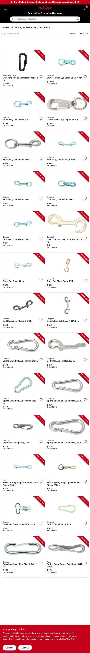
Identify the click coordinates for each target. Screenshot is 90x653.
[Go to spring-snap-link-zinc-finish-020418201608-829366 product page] (67, 434)
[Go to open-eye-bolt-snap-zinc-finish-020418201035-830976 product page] (67, 232)
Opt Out (24, 648)
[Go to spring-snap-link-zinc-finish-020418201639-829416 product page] (23, 352)
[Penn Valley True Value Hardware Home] (45, 8)
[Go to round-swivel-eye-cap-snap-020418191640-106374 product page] (67, 111)
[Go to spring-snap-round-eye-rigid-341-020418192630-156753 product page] (67, 557)
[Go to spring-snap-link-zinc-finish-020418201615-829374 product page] (23, 393)
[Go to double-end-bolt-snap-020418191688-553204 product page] (67, 312)
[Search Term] (45, 19)
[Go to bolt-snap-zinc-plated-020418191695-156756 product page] (23, 191)
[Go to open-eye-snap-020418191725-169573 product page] (23, 272)
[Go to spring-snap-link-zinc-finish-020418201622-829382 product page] (67, 393)
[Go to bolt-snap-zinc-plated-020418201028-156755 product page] (23, 312)
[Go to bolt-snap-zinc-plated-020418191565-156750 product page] (23, 151)
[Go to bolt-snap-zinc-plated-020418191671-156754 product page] (67, 151)
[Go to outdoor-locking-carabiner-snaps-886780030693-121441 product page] (23, 70)
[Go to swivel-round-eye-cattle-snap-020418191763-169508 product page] (67, 70)
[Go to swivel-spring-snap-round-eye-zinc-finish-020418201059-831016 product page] (23, 475)
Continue (9, 648)
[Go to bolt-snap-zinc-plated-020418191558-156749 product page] (67, 352)
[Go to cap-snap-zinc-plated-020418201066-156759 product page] (67, 191)
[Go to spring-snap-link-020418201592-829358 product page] (67, 516)
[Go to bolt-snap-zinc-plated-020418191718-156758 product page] (23, 111)
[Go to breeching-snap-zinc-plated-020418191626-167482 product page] (23, 557)
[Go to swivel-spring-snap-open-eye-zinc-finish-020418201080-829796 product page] (67, 475)
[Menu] (5, 10)
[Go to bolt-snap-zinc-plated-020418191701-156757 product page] (23, 232)
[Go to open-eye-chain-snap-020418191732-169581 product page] (67, 272)
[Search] (78, 19)
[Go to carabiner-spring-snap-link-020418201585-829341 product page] (23, 516)
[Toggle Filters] (86, 33)
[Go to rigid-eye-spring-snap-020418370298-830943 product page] (23, 434)
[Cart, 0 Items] (85, 8)
